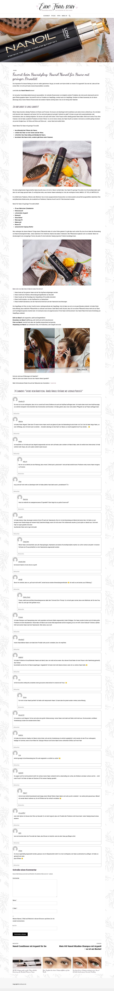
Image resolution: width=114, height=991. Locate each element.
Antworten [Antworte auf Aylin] (16, 843)
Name (15, 900)
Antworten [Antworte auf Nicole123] (16, 727)
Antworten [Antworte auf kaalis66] (16, 785)
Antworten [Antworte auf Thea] (16, 491)
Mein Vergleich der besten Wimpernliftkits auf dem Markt (56, 971)
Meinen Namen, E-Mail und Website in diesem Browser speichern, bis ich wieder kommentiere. (33, 920)
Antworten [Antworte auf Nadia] (16, 453)
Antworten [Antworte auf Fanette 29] (16, 413)
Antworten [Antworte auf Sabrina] (16, 433)
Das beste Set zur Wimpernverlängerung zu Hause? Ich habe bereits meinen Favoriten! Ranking (86, 971)
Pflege (53, 15)
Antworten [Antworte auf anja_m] (21, 473)
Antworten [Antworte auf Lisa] (16, 765)
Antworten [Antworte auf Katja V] (21, 805)
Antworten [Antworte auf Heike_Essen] (21, 609)
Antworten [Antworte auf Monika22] (16, 649)
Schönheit (46, 15)
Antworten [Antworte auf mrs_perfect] (16, 825)
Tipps (58, 15)
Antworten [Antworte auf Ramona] (21, 509)
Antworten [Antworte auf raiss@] (16, 589)
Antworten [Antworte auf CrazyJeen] (21, 554)
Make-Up (64, 15)
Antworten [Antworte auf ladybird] (16, 672)
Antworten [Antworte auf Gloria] (21, 707)
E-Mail (15, 908)
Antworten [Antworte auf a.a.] (16, 689)
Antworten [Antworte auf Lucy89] (16, 534)
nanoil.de (53, 383)
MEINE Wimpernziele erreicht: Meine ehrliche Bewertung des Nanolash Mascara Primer (25, 971)
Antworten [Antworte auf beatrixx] (16, 747)
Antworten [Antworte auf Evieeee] (16, 631)
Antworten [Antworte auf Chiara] (16, 865)
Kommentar (16, 878)
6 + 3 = (15, 925)
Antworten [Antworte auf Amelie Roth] (16, 571)
